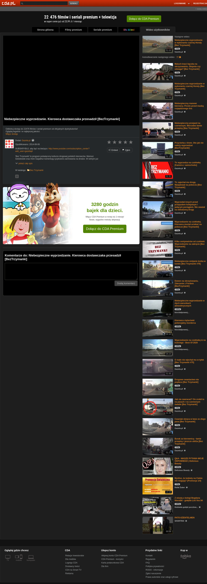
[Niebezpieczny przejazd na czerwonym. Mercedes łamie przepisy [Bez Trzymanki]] (157, 130)
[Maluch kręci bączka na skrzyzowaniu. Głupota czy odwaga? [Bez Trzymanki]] (157, 71)
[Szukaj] (44, 3)
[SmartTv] (21, 562)
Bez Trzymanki (36, 170)
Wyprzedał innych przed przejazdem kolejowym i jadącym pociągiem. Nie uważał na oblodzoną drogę (190, 206)
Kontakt (149, 555)
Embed (113, 150)
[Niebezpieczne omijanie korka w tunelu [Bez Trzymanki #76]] (157, 268)
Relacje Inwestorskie (74, 555)
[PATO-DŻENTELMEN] (157, 525)
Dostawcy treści (72, 566)
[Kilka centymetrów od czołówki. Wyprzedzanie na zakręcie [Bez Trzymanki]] (157, 248)
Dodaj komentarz (126, 283)
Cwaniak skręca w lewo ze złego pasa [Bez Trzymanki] (190, 420)
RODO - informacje (154, 570)
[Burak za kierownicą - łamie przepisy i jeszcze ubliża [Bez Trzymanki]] (157, 446)
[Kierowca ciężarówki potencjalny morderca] (157, 327)
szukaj (74, 3)
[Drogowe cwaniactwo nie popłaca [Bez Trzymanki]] (157, 387)
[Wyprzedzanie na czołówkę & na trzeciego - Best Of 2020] (157, 347)
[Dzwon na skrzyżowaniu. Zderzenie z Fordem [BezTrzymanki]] (157, 288)
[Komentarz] (71, 271)
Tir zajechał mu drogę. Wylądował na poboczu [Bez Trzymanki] (188, 185)
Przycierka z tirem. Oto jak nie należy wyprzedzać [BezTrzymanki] (189, 145)
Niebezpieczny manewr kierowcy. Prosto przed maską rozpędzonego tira (189, 106)
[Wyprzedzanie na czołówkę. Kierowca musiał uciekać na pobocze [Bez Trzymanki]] (157, 229)
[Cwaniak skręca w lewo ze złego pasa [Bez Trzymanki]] (157, 426)
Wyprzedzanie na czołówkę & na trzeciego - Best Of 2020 (190, 341)
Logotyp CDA (71, 563)
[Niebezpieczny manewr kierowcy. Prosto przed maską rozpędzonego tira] (157, 110)
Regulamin (150, 559)
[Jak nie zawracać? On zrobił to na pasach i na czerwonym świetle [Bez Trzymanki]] (157, 406)
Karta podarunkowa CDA (112, 563)
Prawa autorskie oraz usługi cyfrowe (162, 577)
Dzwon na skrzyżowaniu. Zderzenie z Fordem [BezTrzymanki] (187, 283)
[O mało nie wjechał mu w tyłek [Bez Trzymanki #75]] (157, 367)
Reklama (69, 573)
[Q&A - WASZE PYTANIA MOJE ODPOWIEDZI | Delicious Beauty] (157, 465)
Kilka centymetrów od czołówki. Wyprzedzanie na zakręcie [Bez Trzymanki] (190, 244)
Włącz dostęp (12, 134)
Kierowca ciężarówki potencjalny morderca (185, 321)
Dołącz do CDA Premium (105, 229)
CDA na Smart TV (73, 570)
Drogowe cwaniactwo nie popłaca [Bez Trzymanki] (187, 380)
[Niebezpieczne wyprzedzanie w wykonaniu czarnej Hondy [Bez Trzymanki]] (157, 44)
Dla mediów (70, 559)
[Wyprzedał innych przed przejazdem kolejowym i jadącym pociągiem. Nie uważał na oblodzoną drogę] (157, 209)
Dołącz (144, 18)
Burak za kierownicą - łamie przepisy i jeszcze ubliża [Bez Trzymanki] (189, 441)
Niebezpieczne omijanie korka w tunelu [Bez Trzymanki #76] (190, 262)
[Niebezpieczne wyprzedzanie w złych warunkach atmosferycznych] (157, 308)
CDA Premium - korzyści (112, 559)
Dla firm (104, 566)
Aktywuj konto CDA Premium (114, 555)
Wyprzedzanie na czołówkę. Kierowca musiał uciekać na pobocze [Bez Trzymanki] (188, 224)
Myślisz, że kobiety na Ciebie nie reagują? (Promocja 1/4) (188, 479)
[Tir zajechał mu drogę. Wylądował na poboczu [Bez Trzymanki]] (157, 189)
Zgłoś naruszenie (153, 573)
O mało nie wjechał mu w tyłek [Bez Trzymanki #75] (189, 361)
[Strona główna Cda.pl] (9, 3)
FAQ (148, 563)
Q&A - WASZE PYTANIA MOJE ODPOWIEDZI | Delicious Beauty (189, 461)
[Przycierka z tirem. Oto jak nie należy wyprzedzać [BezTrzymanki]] (157, 150)
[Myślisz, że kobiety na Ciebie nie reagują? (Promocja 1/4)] (157, 485)
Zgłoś (126, 150)
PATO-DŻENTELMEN (184, 517)
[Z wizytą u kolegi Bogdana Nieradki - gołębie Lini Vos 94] (157, 505)
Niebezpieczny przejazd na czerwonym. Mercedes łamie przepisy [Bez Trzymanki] (188, 125)
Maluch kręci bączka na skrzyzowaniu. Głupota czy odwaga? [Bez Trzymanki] (188, 66)
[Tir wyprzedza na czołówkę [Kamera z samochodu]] (157, 170)
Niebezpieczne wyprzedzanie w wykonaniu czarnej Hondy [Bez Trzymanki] (188, 42)
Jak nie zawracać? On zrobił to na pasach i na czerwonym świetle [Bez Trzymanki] (189, 402)
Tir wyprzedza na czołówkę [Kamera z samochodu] (188, 163)
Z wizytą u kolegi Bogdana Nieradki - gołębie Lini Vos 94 (189, 499)
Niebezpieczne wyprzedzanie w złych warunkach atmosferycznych (190, 303)
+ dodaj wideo (201, 9)
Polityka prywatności (155, 566)
